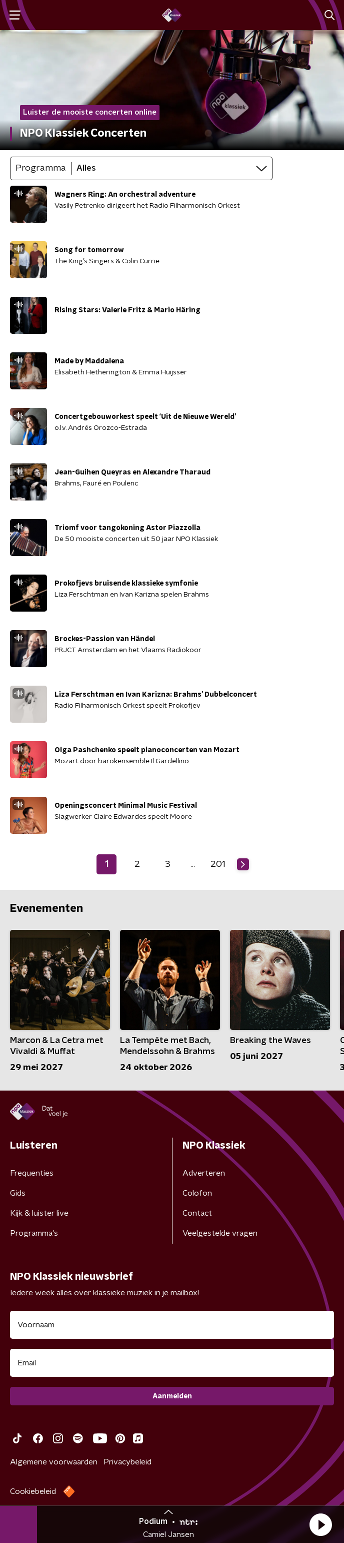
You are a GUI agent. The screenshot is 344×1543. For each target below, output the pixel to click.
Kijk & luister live (39, 1213)
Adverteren (203, 1173)
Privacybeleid (128, 1462)
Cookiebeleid (33, 1491)
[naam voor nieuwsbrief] (172, 1325)
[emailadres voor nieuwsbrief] (172, 1363)
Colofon (197, 1193)
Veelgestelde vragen (220, 1233)
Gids (18, 1193)
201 (218, 864)
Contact (197, 1213)
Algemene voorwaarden (54, 1462)
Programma (41, 168)
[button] (320, 1524)
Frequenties (32, 1173)
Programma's (34, 1233)
